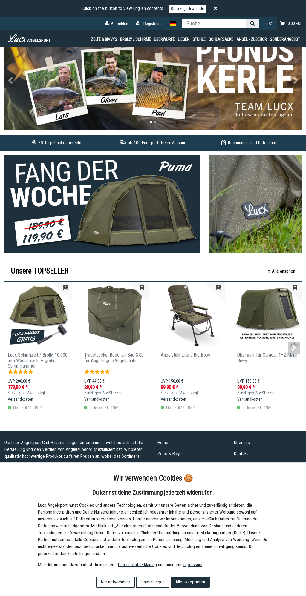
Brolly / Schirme (135, 39)
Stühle (199, 39)
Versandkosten (20, 399)
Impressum (192, 564)
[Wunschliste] (269, 23)
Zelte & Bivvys (104, 39)
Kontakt (241, 453)
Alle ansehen (281, 271)
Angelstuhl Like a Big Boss (185, 355)
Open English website (187, 8)
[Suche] (252, 23)
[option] (153, 80)
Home (162, 442)
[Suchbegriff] (214, 23)
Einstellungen (153, 582)
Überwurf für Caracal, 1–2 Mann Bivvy (267, 357)
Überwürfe (164, 39)
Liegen (183, 39)
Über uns (242, 442)
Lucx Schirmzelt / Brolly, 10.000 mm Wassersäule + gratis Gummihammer (38, 359)
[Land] (173, 23)
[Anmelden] (116, 23)
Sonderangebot (285, 39)
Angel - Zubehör (251, 39)
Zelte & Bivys (169, 453)
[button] (26, 80)
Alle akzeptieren (190, 582)
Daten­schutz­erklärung (137, 564)
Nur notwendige (115, 582)
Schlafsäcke (221, 39)
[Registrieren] (149, 23)
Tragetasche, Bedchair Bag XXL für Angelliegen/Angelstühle (113, 357)
